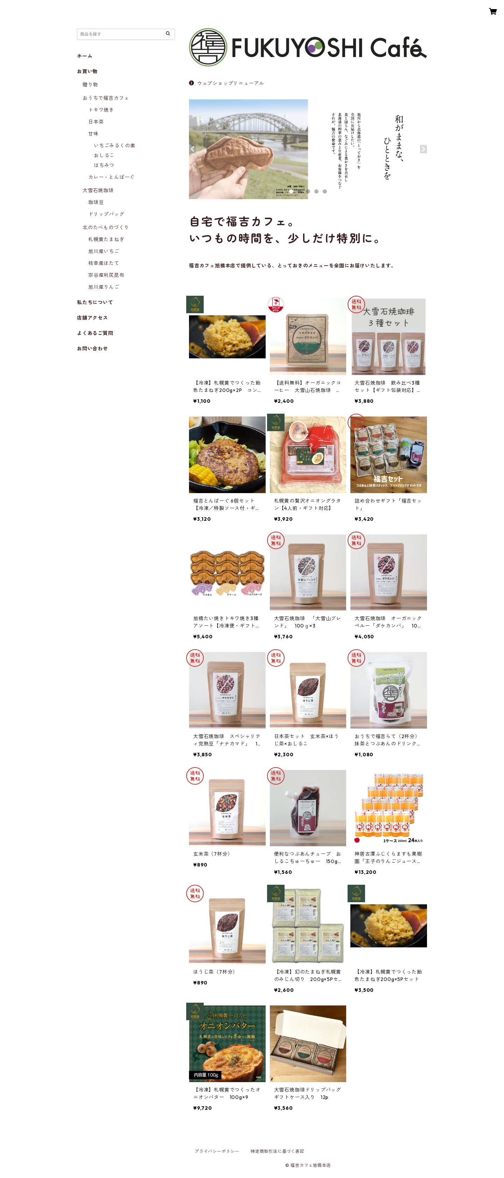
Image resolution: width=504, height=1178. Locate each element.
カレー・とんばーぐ (111, 177)
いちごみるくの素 (114, 145)
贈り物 (90, 85)
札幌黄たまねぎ (106, 239)
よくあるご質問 (95, 333)
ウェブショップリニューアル (226, 83)
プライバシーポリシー (217, 1151)
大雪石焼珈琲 (98, 190)
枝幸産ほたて (103, 263)
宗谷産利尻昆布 (106, 275)
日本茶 (96, 122)
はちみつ (104, 165)
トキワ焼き (101, 110)
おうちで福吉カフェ (106, 98)
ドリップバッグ (106, 214)
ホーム (84, 56)
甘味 (93, 134)
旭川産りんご (103, 287)
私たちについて (95, 302)
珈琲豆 (96, 202)
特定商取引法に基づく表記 (277, 1151)
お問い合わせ (92, 348)
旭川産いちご (103, 251)
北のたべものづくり (106, 227)
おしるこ (104, 155)
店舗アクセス (92, 318)
